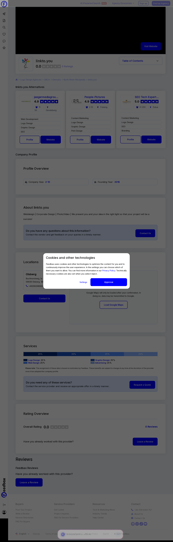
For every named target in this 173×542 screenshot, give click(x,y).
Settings (84, 282)
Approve (108, 282)
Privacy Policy (108, 270)
